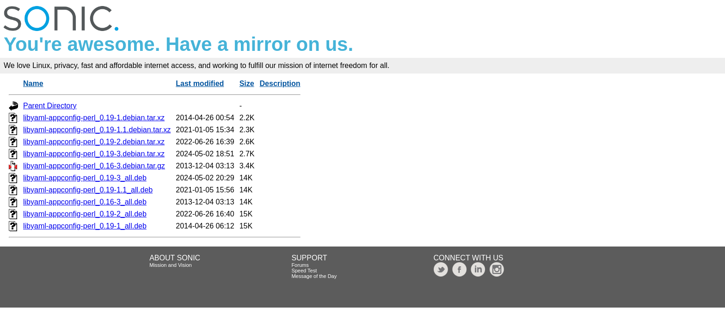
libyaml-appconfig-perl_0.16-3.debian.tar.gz (94, 166)
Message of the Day (314, 276)
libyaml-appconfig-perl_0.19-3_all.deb (85, 178)
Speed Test (304, 270)
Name (33, 83)
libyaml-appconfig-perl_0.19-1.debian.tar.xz (94, 118)
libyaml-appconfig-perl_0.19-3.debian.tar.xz (94, 154)
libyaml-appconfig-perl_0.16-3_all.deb (85, 202)
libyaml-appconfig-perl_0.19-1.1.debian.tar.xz (97, 130)
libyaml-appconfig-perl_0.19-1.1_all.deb (88, 190)
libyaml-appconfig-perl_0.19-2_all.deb (85, 214)
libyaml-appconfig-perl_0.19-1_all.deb (85, 226)
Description (280, 83)
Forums (299, 265)
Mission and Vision (170, 265)
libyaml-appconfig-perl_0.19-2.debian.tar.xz (94, 142)
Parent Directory (50, 106)
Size (247, 83)
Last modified (200, 83)
